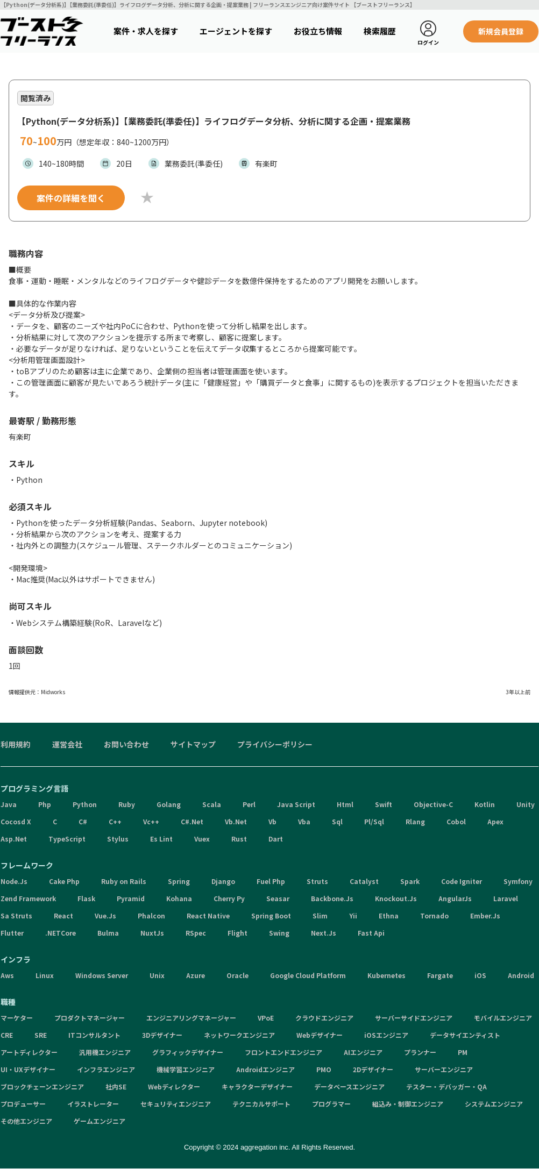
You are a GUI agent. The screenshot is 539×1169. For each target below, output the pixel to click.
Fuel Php (271, 881)
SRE (40, 1034)
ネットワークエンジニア (239, 1034)
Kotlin (484, 804)
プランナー (420, 1052)
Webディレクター (174, 1086)
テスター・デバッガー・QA (446, 1086)
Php (44, 804)
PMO (323, 1069)
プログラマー (331, 1103)
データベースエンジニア (349, 1086)
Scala (211, 804)
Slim (320, 915)
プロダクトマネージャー (89, 1017)
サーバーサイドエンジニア (413, 1017)
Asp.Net (14, 838)
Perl (249, 804)
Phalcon (151, 915)
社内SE (115, 1086)
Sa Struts (16, 915)
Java (9, 804)
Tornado (434, 915)
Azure (195, 975)
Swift (383, 804)
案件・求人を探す (146, 31)
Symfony (518, 881)
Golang (169, 804)
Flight (237, 932)
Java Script (296, 804)
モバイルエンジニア (503, 1017)
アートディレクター (29, 1052)
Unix (157, 975)
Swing (279, 932)
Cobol (456, 821)
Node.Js (14, 881)
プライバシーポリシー (275, 744)
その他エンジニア (26, 1120)
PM (462, 1052)
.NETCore (60, 932)
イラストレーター (93, 1103)
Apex (495, 821)
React (63, 915)
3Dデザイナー (162, 1034)
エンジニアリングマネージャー (191, 1017)
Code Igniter (461, 881)
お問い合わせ (126, 744)
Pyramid (131, 898)
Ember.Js (485, 915)
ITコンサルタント (94, 1034)
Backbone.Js (332, 898)
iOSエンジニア (386, 1034)
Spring (179, 881)
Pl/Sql (374, 821)
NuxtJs (152, 932)
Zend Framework (28, 898)
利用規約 (16, 744)
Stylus (118, 838)
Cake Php (64, 881)
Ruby (126, 804)
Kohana (179, 898)
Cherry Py (229, 898)
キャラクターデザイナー (257, 1086)
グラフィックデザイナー (187, 1052)
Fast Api (371, 932)
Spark (410, 881)
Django (223, 881)
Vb (272, 821)
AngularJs (455, 898)
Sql (337, 821)
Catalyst (364, 881)
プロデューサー (23, 1103)
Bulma (108, 932)
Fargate (440, 975)
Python (85, 804)
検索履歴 (380, 31)
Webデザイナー (319, 1034)
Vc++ (151, 821)
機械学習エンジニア (186, 1069)
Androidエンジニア (265, 1069)
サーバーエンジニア (444, 1069)
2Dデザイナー (373, 1069)
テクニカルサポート (261, 1103)
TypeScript (67, 838)
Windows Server (101, 975)
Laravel (505, 898)
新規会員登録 (500, 31)
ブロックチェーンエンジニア (42, 1086)
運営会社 (67, 744)
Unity (525, 804)
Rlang (415, 821)
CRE (7, 1034)
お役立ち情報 (318, 31)
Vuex (202, 838)
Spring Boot (271, 915)
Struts (317, 881)
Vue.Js (105, 915)
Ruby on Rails (123, 881)
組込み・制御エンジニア (407, 1103)
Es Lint (161, 838)
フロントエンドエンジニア (283, 1052)
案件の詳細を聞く (71, 197)
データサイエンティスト (465, 1034)
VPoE (266, 1017)
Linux (45, 975)
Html (345, 804)
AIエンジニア (363, 1052)
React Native (208, 915)
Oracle (237, 975)
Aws (7, 975)
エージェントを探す (236, 31)
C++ (115, 821)
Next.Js (323, 932)
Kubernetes (386, 975)
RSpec (196, 932)
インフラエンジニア (106, 1069)
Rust (239, 838)
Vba (304, 821)
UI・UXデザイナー (28, 1069)
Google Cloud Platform (308, 975)
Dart (275, 838)
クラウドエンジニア (324, 1017)
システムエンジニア (494, 1103)
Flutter (12, 932)
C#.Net (192, 821)
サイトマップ (193, 744)
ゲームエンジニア (99, 1120)
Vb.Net (236, 821)
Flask (86, 898)
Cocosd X (16, 821)
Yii (353, 915)
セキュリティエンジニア (175, 1103)
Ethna (389, 915)
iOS (480, 975)
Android (521, 975)
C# (83, 821)
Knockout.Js (396, 898)
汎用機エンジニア (105, 1052)
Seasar (277, 898)
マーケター (17, 1017)
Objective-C (433, 804)
